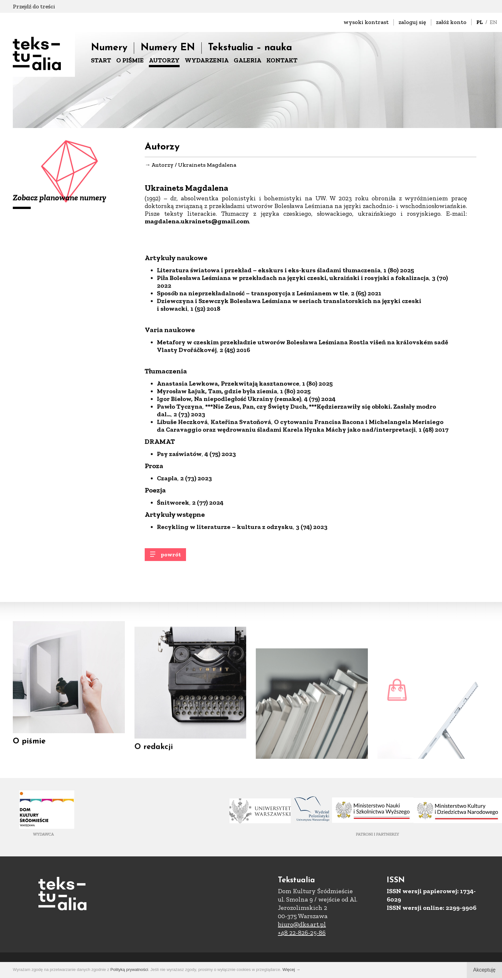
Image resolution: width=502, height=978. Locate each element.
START (101, 60)
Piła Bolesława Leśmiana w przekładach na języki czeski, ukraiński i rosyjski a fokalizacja (293, 322)
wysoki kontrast (366, 22)
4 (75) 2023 (220, 498)
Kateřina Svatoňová (241, 466)
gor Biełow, (175, 443)
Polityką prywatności (129, 969)
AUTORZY (164, 60)
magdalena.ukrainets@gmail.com (197, 222)
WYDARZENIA (207, 60)
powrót (171, 560)
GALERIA (247, 60)
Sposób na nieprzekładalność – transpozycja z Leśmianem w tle (252, 337)
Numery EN (168, 48)
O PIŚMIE (130, 60)
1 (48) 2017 (434, 474)
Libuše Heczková (182, 466)
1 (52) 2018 (205, 353)
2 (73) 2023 (189, 458)
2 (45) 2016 (235, 394)
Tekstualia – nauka (250, 48)
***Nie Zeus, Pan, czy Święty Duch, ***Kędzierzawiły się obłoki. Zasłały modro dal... (296, 454)
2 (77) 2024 (207, 547)
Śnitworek (173, 547)
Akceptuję (484, 970)
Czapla (167, 522)
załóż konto (451, 22)
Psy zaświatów (179, 498)
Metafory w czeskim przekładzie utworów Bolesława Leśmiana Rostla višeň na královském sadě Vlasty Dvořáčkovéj (302, 390)
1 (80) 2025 (399, 314)
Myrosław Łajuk (181, 435)
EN (493, 22)
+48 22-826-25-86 (302, 932)
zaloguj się (412, 22)
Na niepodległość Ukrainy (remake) (247, 443)
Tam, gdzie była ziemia (242, 435)
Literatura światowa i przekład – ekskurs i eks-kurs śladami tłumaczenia (269, 314)
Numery (109, 48)
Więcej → (291, 969)
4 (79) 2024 (320, 443)
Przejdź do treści (34, 6)
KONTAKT (281, 60)
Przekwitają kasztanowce (260, 428)
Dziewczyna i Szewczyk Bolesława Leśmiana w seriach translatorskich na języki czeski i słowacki (289, 349)
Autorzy (162, 165)
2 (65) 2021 (366, 337)
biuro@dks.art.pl (302, 924)
